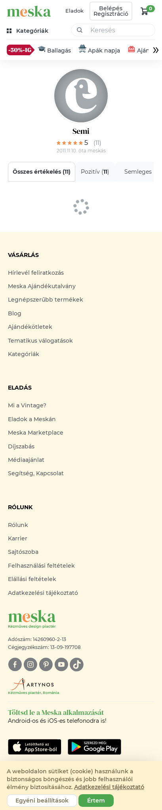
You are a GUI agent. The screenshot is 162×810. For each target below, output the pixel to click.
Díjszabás (21, 446)
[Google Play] (34, 747)
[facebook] (15, 664)
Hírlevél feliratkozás (36, 272)
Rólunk (18, 525)
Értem (96, 800)
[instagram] (30, 664)
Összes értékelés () (42, 172)
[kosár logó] (144, 11)
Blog (14, 313)
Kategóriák (23, 354)
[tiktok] (77, 664)
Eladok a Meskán (32, 419)
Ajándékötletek (30, 326)
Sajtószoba (23, 551)
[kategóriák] (28, 31)
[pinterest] (46, 664)
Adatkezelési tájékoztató (43, 592)
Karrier (17, 538)
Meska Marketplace (35, 432)
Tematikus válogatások (40, 340)
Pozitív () (95, 172)
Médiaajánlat (26, 459)
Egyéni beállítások (42, 800)
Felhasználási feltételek (41, 565)
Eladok (74, 11)
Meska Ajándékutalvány (42, 286)
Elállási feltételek (32, 579)
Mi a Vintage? (27, 405)
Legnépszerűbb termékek (45, 299)
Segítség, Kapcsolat (36, 473)
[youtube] (61, 664)
